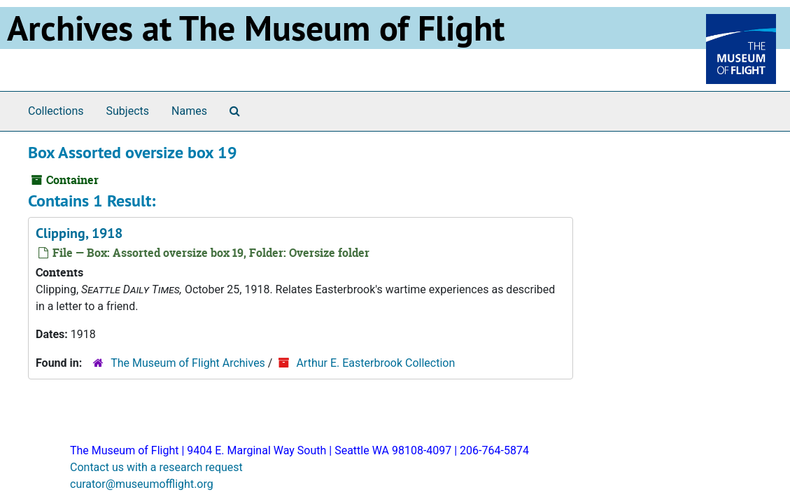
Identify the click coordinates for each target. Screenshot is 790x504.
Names (189, 111)
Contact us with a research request (156, 467)
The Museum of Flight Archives (188, 363)
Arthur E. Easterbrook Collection (375, 363)
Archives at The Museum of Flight (256, 28)
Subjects (127, 111)
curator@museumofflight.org (141, 484)
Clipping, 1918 (79, 233)
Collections (56, 111)
